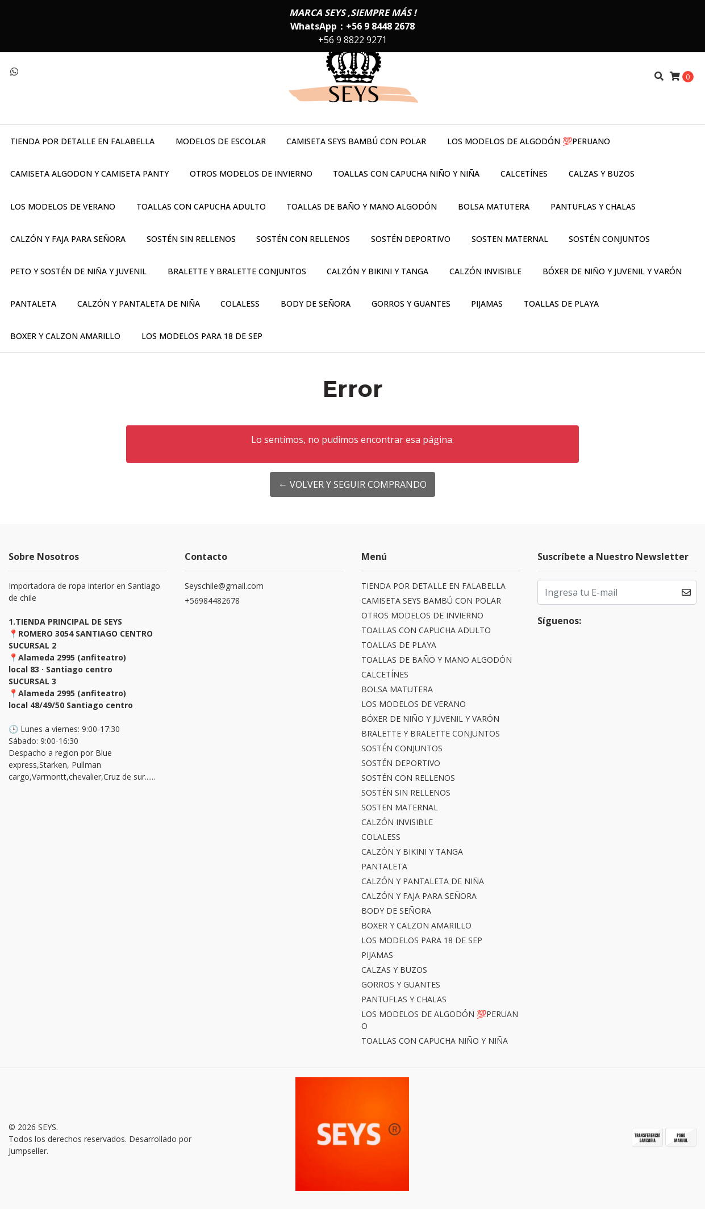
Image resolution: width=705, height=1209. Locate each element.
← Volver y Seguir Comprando (352, 484)
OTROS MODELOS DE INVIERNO (251, 173)
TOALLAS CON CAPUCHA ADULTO (201, 206)
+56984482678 (212, 600)
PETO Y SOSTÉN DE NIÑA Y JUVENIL (78, 271)
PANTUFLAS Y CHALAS (593, 206)
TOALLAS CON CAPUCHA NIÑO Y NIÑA (406, 173)
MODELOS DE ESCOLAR (221, 141)
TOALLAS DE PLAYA (561, 303)
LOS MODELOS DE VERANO (62, 206)
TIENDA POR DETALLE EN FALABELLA (82, 141)
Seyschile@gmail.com (224, 585)
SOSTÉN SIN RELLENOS (191, 238)
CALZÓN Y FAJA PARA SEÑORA (68, 238)
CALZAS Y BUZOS (602, 173)
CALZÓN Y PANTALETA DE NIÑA (138, 303)
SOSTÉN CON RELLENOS (303, 238)
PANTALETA (33, 303)
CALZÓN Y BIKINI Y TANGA (377, 271)
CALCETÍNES (524, 173)
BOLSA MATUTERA (493, 206)
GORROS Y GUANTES (411, 303)
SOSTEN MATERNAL (510, 238)
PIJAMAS (487, 303)
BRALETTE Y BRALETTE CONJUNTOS (237, 271)
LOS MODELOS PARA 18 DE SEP (201, 336)
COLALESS (240, 303)
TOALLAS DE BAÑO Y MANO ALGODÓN (361, 206)
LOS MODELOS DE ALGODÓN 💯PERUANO (528, 141)
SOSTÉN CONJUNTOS (609, 238)
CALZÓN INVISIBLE (485, 271)
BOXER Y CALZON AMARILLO (65, 336)
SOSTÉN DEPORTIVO (410, 238)
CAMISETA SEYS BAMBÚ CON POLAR (356, 141)
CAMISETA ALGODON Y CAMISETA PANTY (89, 173)
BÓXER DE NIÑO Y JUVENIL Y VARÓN (612, 271)
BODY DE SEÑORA (316, 303)
